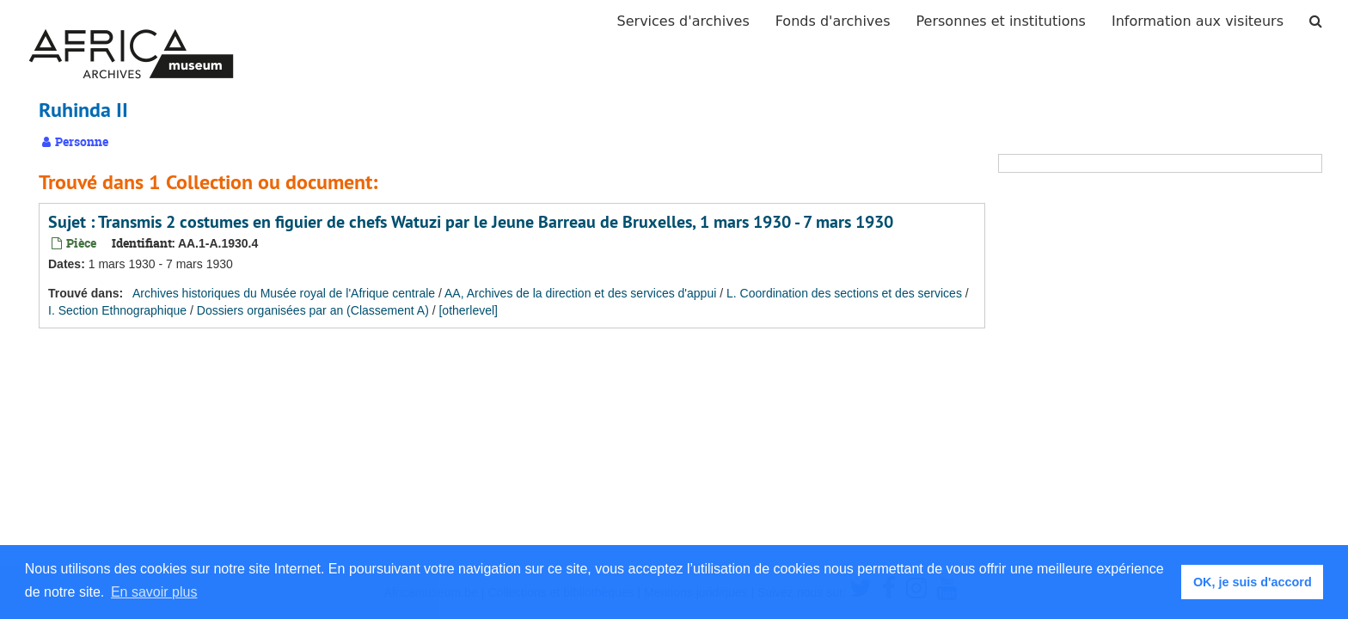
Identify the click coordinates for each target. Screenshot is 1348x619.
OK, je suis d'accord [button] (1252, 582)
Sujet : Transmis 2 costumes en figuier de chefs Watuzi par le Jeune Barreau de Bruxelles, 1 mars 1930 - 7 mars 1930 (470, 222)
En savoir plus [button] (154, 592)
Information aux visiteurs (1198, 21)
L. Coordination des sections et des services (844, 293)
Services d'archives (683, 21)
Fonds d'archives (833, 21)
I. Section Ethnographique (117, 310)
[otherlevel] (467, 310)
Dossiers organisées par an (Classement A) (313, 310)
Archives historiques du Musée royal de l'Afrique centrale (283, 293)
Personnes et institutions (1001, 21)
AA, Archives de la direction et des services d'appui (580, 293)
